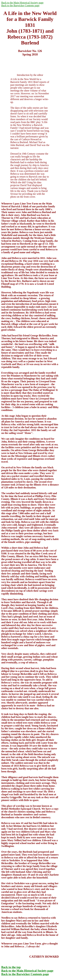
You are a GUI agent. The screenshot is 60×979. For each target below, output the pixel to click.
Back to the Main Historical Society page (22, 2)
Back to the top (11, 967)
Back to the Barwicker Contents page (20, 5)
